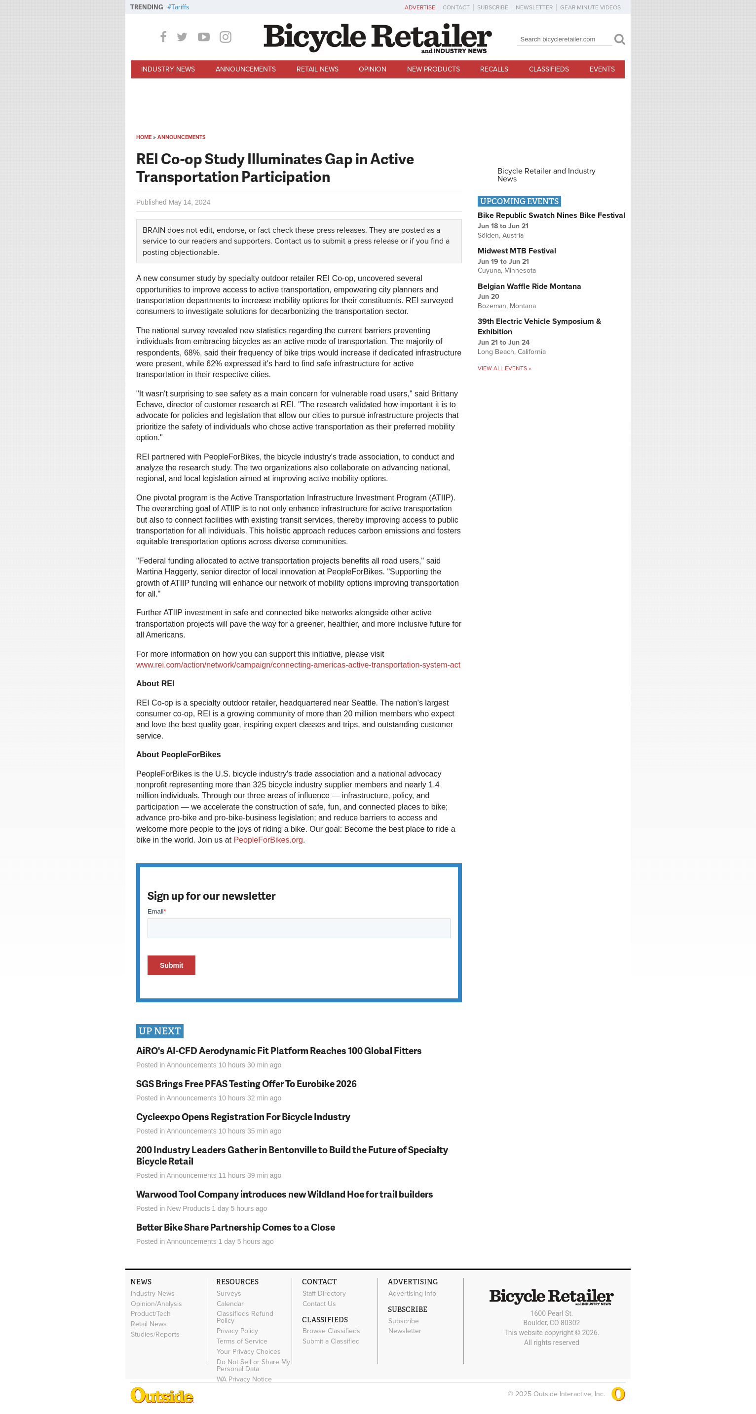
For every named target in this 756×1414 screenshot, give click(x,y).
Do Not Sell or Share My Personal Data (253, 1365)
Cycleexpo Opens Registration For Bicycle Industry (243, 1116)
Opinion (372, 69)
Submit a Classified (331, 1341)
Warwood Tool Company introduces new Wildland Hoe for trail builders (284, 1194)
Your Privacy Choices (249, 1351)
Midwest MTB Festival (517, 251)
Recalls (494, 69)
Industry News (168, 69)
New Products (433, 69)
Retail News (318, 69)
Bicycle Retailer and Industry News (546, 175)
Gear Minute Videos (590, 7)
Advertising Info (412, 1293)
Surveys (229, 1293)
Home (143, 137)
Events (602, 69)
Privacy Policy (237, 1331)
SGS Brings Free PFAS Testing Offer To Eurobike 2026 (246, 1083)
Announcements (246, 69)
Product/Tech (151, 1314)
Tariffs (180, 7)
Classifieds (549, 69)
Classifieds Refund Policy (245, 1317)
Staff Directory (324, 1293)
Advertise (420, 7)
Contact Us (319, 1304)
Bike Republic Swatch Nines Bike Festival (551, 215)
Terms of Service (242, 1341)
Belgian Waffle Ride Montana (529, 286)
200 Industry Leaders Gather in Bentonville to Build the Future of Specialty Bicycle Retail (292, 1155)
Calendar (230, 1304)
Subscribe (492, 7)
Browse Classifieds (331, 1331)
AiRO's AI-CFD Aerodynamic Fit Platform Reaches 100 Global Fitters (279, 1050)
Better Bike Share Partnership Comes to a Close (235, 1227)
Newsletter (534, 7)
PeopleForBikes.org (268, 840)
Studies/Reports (155, 1334)
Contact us (292, 241)
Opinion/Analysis (156, 1304)
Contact (456, 7)
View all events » (504, 368)
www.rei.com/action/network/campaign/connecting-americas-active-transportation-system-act (298, 665)
